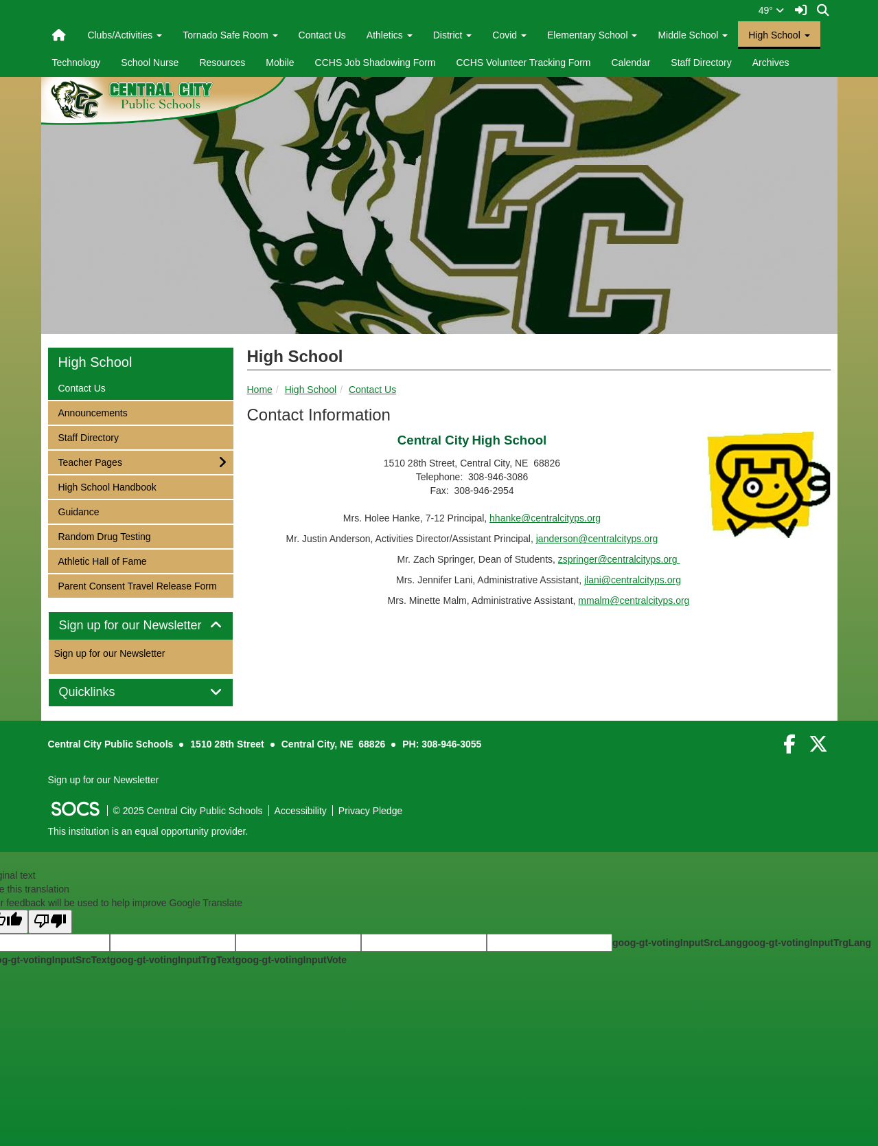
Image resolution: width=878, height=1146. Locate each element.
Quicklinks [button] (102, 692)
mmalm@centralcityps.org (633, 600)
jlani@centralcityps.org (632, 579)
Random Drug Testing (104, 535)
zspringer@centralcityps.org (619, 559)
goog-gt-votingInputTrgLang (806, 942)
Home (260, 389)
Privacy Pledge (370, 810)
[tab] (141, 626)
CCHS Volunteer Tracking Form (523, 62)
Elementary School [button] (592, 35)
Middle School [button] (693, 35)
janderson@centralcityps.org (597, 538)
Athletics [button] (390, 35)
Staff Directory (701, 62)
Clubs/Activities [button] (124, 35)
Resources (222, 62)
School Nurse (149, 62)
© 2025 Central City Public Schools (188, 810)
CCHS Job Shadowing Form (375, 62)
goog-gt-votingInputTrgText (172, 959)
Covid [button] (509, 35)
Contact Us (322, 35)
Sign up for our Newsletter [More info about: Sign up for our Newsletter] (109, 653)
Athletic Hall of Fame (102, 560)
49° (771, 10)
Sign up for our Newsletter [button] (140, 625)
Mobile (280, 62)
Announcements (93, 411)
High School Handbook (107, 486)
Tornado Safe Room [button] (230, 35)
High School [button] (778, 35)
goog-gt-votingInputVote (291, 959)
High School (311, 389)
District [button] (452, 35)
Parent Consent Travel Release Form (137, 585)
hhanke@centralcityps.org (545, 518)
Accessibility (301, 810)
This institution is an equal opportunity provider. (148, 831)
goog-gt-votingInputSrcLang (677, 942)
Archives (770, 62)
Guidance (79, 510)
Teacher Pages (90, 461)
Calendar (630, 62)
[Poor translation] (50, 922)
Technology (76, 62)
